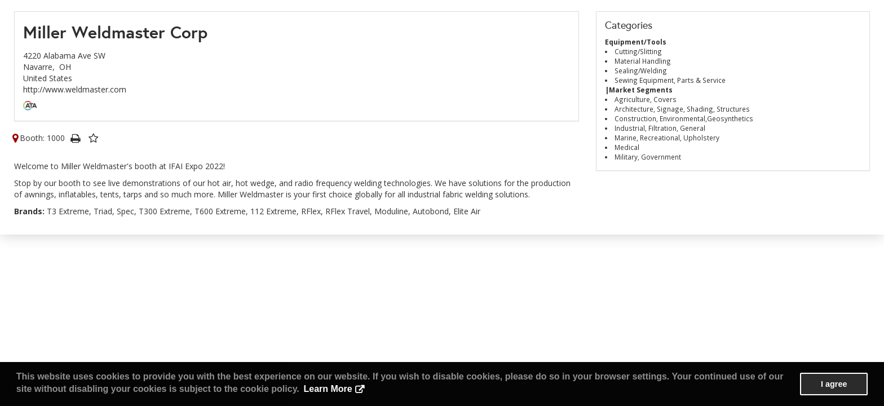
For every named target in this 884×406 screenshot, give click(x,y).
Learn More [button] (327, 389)
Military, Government (648, 156)
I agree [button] (834, 384)
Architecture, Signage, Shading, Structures (682, 108)
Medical (627, 147)
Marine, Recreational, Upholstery (667, 137)
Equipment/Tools (635, 41)
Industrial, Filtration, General (660, 128)
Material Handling (643, 60)
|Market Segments (639, 89)
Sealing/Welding (641, 70)
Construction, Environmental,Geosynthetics (684, 118)
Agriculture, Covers (646, 99)
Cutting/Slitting (638, 51)
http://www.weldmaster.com (74, 89)
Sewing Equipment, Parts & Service (670, 80)
